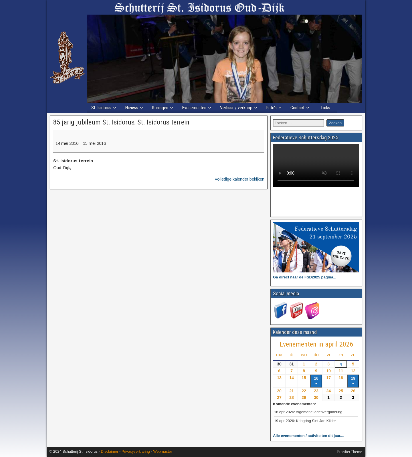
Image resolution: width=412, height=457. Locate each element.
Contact (297, 107)
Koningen (160, 107)
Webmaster (162, 451)
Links (325, 107)
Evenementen (194, 107)
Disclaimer (109, 451)
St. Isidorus (101, 107)
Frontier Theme (349, 451)
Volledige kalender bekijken (239, 179)
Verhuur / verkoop (236, 107)
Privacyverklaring (136, 451)
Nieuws (131, 107)
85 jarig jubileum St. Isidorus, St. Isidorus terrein (121, 122)
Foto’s (271, 107)
